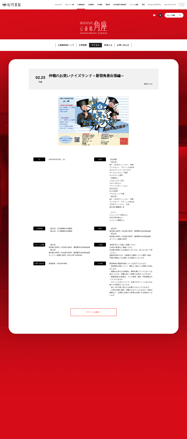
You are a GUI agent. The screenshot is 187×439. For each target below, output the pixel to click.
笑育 (143, 4)
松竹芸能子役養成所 (119, 4)
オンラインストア (170, 4)
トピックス (58, 4)
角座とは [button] (108, 45)
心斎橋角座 (80, 4)
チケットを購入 (93, 312)
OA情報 (99, 4)
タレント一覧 (69, 4)
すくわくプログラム (154, 4)
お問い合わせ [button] (123, 45)
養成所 (108, 4)
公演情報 (91, 4)
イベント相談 (134, 4)
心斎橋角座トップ (66, 45)
